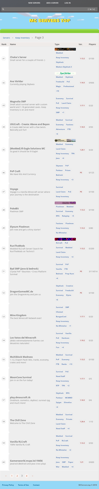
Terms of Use (23, 485)
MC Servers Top (49, 21)
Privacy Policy (8, 485)
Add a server (52, 3)
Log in (68, 3)
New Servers (34, 3)
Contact (36, 485)
